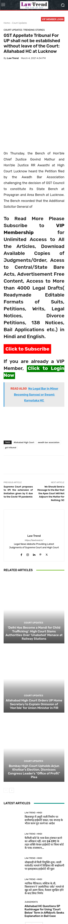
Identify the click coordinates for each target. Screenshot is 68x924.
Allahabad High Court (24, 412)
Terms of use (47, 909)
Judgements (31, 872)
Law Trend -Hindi (33, 783)
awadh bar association (48, 412)
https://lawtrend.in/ (34, 511)
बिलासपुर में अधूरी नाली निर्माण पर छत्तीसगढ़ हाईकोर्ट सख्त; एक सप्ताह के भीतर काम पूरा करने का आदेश (44, 790)
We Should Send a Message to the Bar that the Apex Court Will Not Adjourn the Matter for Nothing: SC (50, 463)
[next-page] (11, 760)
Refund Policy (12, 913)
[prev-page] (6, 760)
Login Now (42, 913)
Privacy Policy (31, 909)
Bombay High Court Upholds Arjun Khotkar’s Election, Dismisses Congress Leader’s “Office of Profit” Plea (34, 741)
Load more (34, 894)
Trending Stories (34, 30)
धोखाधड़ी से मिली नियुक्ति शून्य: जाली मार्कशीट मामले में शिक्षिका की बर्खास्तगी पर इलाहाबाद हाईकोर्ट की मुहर (44, 836)
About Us (15, 909)
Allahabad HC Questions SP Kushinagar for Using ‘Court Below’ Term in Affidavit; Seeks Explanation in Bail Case (44, 881)
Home (7, 22)
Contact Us (27, 913)
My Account (57, 913)
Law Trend (13, 58)
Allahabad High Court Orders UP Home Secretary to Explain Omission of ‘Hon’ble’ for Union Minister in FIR (34, 674)
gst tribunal (10, 417)
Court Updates (19, 22)
